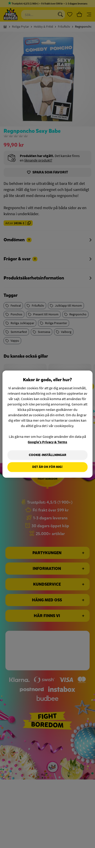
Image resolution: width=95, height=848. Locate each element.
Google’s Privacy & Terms (47, 442)
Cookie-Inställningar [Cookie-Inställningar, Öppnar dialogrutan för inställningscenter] (47, 455)
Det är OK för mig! (47, 467)
